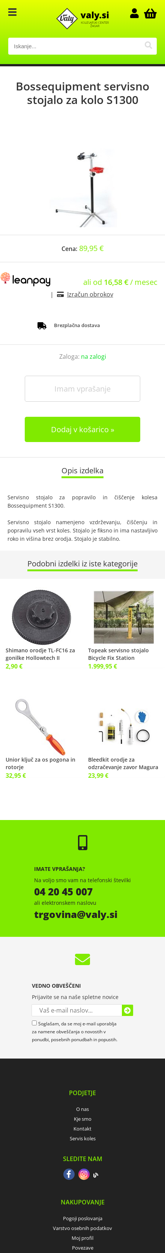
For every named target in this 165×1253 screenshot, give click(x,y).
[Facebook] (69, 1175)
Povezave (82, 1247)
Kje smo (83, 1118)
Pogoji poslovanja (82, 1218)
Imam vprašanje (82, 389)
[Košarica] (149, 13)
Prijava (138, 13)
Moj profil (82, 1238)
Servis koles (83, 1138)
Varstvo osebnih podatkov (82, 1228)
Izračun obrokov (90, 294)
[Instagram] (84, 1175)
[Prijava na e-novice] (127, 1010)
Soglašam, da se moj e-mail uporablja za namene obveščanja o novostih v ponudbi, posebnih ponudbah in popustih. (74, 1031)
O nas (82, 1109)
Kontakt (83, 1128)
